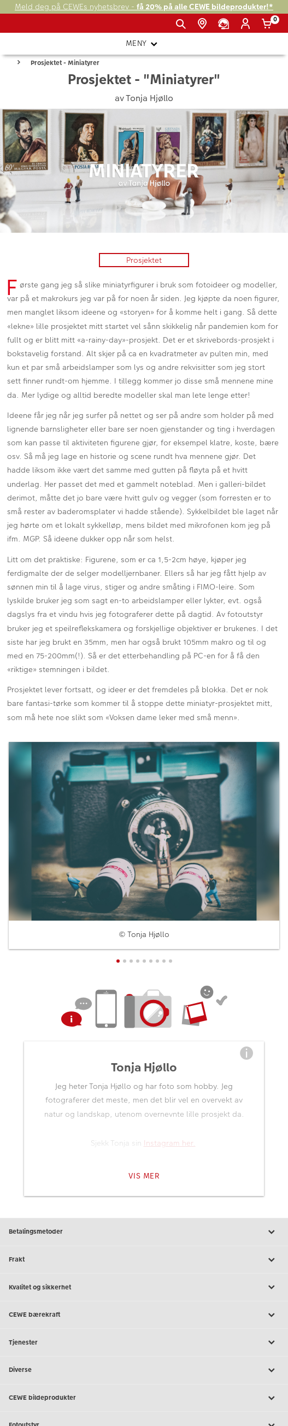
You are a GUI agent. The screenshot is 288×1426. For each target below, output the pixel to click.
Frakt (144, 1260)
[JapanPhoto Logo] (26, 27)
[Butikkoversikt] (204, 24)
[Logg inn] (247, 24)
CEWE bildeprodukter (144, 1398)
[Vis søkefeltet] (182, 24)
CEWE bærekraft (144, 1315)
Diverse (144, 1370)
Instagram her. (170, 1143)
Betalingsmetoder (144, 1232)
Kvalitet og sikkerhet (144, 1287)
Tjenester (144, 1342)
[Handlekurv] (268, 24)
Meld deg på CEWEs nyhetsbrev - (144, 7)
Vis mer (144, 1175)
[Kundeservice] (225, 24)
